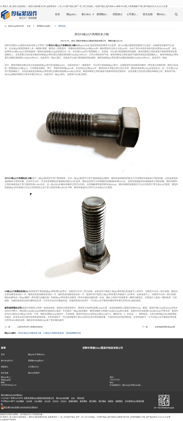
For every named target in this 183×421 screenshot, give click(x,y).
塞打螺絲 (102, 401)
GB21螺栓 (38, 401)
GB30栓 (29, 401)
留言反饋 (4, 373)
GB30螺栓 (20, 401)
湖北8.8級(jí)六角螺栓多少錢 (29, 333)
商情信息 (62, 26)
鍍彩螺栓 (83, 401)
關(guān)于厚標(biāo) (36, 354)
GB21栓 (47, 401)
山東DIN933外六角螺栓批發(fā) (30, 327)
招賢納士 (4, 367)
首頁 (29, 26)
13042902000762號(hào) (19, 407)
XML (73, 398)
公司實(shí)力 (33, 367)
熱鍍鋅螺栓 (73, 401)
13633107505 (115, 380)
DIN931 (64, 401)
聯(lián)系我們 (33, 373)
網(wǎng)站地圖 (62, 398)
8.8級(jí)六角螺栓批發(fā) (54, 333)
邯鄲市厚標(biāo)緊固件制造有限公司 (39, 398)
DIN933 (55, 401)
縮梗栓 (110, 401)
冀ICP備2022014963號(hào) (11, 395)
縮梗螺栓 (119, 401)
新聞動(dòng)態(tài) (45, 26)
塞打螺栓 (93, 401)
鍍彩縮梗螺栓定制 (73, 333)
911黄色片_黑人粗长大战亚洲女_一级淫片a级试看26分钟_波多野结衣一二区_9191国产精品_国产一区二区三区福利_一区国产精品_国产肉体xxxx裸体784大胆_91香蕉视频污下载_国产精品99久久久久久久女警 (83, 6)
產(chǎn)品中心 (7, 361)
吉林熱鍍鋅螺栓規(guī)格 (165, 327)
